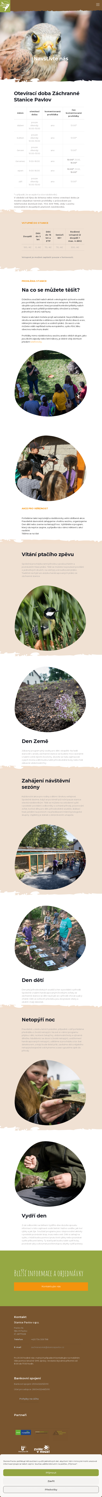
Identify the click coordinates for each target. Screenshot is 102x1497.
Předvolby (51, 1489)
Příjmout (51, 1472)
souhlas (32, 1461)
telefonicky (36, 342)
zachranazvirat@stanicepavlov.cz (47, 1347)
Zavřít (51, 1481)
